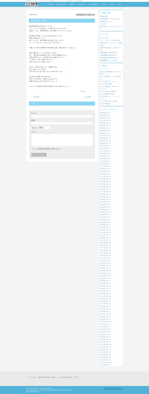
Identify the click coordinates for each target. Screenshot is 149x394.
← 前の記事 (35, 97)
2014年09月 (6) (106, 319)
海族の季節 (104, 16)
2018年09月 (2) (106, 219)
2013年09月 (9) (106, 342)
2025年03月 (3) (106, 140)
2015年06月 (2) (106, 301)
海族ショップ (56, 377)
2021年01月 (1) (106, 197)
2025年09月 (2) (106, 130)
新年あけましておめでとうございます (112, 27)
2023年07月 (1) (106, 168)
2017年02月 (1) (106, 258)
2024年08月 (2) (106, 151)
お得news (81, 4)
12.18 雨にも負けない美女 (109, 101)
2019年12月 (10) (106, 212)
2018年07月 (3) (106, 225)
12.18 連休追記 (105, 103)
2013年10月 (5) (106, 339)
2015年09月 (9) (106, 293)
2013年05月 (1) (106, 352)
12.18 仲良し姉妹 (106, 84)
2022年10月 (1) (106, 176)
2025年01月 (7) (106, 146)
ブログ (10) (104, 38)
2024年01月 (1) (106, 161)
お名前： (33, 120)
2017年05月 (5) (106, 250)
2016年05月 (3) (106, 281)
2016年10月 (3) (106, 268)
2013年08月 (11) (106, 344)
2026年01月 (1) (106, 120)
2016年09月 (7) (106, 270)
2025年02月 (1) (106, 143)
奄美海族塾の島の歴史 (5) (109, 55)
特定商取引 (47, 377)
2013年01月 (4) (106, 360)
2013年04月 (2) (106, 354)
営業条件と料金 (61, 4)
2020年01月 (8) (106, 209)
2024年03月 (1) (106, 156)
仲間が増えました (106, 21)
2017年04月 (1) (106, 253)
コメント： (34, 132)
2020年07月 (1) (106, 202)
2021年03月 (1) (106, 194)
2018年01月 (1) (106, 237)
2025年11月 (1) (106, 125)
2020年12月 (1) (106, 199)
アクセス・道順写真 (37, 377)
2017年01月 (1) (106, 260)
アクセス (104, 4)
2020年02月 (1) (106, 207)
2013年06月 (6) (106, 349)
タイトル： (34, 113)
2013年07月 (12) (106, 347)
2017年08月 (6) (106, 242)
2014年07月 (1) (106, 324)
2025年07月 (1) (106, 133)
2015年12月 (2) (106, 286)
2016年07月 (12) (106, 275)
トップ (42, 4)
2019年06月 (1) (106, 214)
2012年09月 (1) (106, 365)
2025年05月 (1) (106, 138)
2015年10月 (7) (106, 291)
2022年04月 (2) (106, 184)
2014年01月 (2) (106, 331)
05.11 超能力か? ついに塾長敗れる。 (111, 77)
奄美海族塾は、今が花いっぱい (110, 19)
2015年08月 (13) (106, 296)
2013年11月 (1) (106, 337)
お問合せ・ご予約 (115, 4)
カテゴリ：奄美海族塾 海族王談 (85, 14)
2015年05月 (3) (106, 303)
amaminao (38, 388)
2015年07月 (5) (106, 298)
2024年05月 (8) (106, 153)
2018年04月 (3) (106, 230)
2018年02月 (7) (106, 235)
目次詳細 (50, 4)
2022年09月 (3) (106, 179)
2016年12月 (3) (106, 263)
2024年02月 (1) (106, 158)
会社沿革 (64, 377)
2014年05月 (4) (106, 326)
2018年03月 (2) (106, 232)
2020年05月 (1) (106, 204)
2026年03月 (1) (106, 115)
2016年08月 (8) (106, 273)
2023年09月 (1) (106, 163)
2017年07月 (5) (106, 245)
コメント (105, 68)
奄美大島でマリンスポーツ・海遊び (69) (112, 44)
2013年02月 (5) (106, 357)
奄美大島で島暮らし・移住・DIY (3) (111, 49)
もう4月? (103, 24)
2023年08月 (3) (106, 166)
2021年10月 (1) (106, 189)
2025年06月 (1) (106, 135)
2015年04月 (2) (106, 306)
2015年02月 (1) (106, 311)
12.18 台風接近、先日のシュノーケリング (111, 87)
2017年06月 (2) (106, 247)
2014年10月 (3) (106, 316)
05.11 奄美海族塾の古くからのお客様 (111, 73)
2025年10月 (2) (106, 128)
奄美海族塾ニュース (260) (109, 60)
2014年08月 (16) (106, 321)
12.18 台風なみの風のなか (109, 91)
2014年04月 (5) (106, 329)
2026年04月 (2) (106, 112)
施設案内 (72, 4)
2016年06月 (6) (106, 278)
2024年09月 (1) (106, 148)
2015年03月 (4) (106, 309)
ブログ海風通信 (93, 4)
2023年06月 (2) (106, 171)
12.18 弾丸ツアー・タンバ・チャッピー (111, 97)
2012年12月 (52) (106, 362)
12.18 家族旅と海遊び (108, 93)
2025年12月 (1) (106, 123)
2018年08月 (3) (106, 222)
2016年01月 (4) (106, 283)
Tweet (83, 91)
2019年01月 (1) (106, 217)
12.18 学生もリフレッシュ (109, 81)
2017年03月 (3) (106, 255)
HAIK (121, 389)
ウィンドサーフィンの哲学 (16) (110, 40)
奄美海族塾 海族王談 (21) (109, 52)
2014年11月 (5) (106, 314)
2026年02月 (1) (106, 118)
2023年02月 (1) (106, 174)
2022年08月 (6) (106, 181)
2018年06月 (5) (106, 227)
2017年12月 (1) (106, 240)
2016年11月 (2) (106, 265)
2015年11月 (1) (106, 288)
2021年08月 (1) (106, 191)
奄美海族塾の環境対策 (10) (109, 57)
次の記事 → (89, 97)
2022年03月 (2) (106, 186)
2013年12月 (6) (106, 334)
